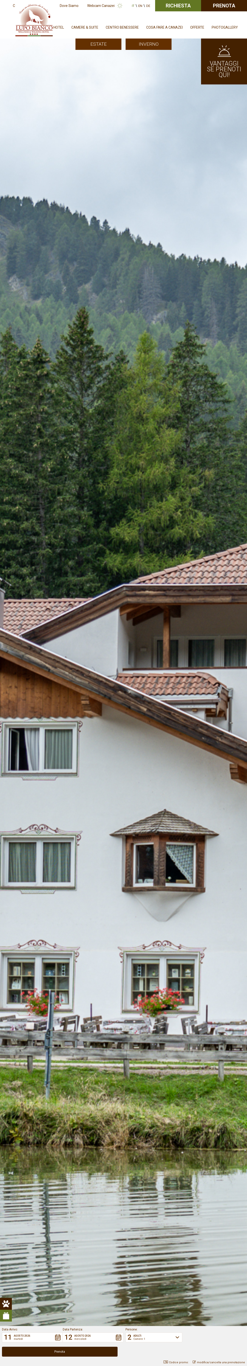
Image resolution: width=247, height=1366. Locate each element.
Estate (98, 44)
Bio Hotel (70, 486)
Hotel (58, 27)
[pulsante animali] (6, 115)
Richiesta (178, 6)
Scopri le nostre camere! (50, 549)
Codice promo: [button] (176, 1362)
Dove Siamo (69, 6)
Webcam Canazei (101, 6)
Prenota (224, 6)
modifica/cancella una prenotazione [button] (219, 1362)
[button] (32, 1352)
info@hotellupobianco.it (179, 1243)
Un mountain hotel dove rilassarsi (215, 784)
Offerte (197, 27)
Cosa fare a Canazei (164, 27)
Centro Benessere (122, 27)
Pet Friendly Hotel (81, 618)
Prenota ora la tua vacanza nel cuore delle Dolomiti (73, 652)
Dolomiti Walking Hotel (79, 390)
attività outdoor (46, 376)
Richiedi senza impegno (124, 1184)
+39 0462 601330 (144, 1243)
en (140, 6)
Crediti (124, 1274)
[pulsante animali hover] (6, 127)
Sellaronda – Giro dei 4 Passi (75, 445)
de (148, 6)
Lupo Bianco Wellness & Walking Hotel (67, 217)
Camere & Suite (84, 27)
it (133, 6)
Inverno (149, 44)
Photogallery (225, 27)
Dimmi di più (59, 790)
